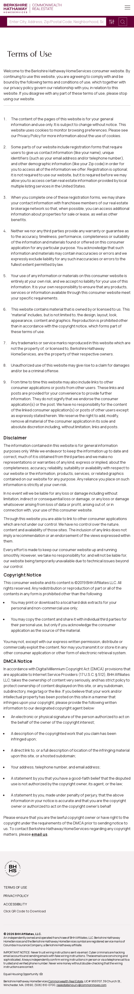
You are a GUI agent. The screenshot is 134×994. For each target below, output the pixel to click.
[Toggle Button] (127, 8)
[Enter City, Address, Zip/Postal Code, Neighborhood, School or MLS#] (56, 21)
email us (39, 834)
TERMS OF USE (15, 887)
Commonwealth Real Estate (65, 981)
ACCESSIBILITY (15, 904)
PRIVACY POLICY (16, 895)
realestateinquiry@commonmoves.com (81, 985)
